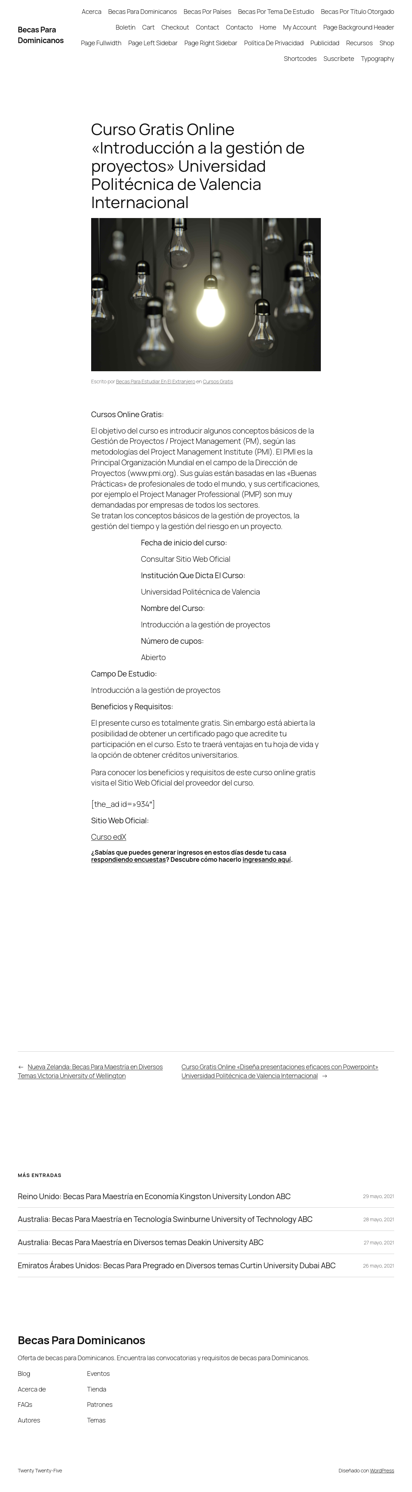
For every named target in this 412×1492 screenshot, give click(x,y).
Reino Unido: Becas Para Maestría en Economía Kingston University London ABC (154, 1196)
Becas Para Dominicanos (41, 34)
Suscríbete (339, 58)
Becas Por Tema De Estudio (276, 11)
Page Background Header (358, 27)
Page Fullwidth (101, 42)
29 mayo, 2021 (378, 1196)
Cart (148, 27)
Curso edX (108, 837)
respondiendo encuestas (128, 859)
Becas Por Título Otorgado (357, 11)
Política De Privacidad (274, 42)
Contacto (239, 27)
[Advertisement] (77, 609)
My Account (300, 27)
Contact (207, 27)
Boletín (125, 27)
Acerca (91, 11)
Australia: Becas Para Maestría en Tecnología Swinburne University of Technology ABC (165, 1219)
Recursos (359, 42)
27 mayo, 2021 (379, 1242)
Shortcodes (300, 58)
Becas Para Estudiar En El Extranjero (155, 381)
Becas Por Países (207, 11)
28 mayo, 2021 (378, 1219)
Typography (377, 58)
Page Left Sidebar (153, 42)
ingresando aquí (266, 859)
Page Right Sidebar (211, 42)
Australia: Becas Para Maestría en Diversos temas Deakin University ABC (141, 1242)
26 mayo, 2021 (378, 1265)
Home (268, 27)
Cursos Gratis (218, 381)
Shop (387, 42)
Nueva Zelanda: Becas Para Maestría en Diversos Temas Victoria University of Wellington (90, 1071)
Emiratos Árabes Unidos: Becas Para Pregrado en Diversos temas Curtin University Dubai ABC (177, 1265)
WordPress (382, 1470)
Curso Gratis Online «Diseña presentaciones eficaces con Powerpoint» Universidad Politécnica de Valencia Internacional (280, 1071)
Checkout (175, 27)
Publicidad (325, 42)
